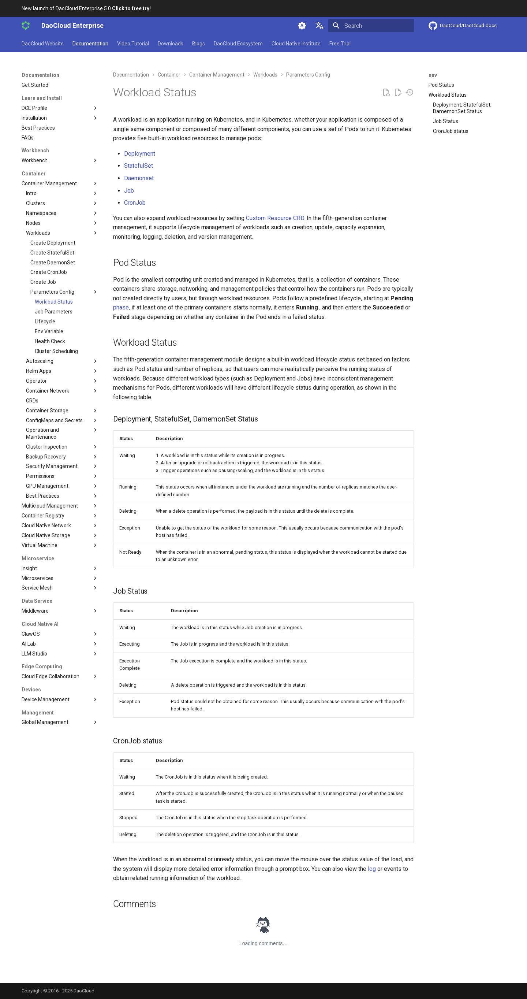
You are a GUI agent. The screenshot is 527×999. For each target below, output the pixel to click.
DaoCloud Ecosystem (238, 44)
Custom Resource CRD (275, 218)
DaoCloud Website (43, 44)
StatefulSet (138, 165)
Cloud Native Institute (296, 44)
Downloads (170, 44)
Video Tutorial (133, 44)
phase (121, 307)
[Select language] (319, 25)
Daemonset (139, 178)
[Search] (371, 25)
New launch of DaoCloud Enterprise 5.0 (86, 8)
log (372, 868)
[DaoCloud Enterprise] (26, 25)
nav (433, 75)
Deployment (139, 153)
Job (129, 190)
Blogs (198, 44)
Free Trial (340, 44)
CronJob (135, 202)
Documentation (90, 44)
